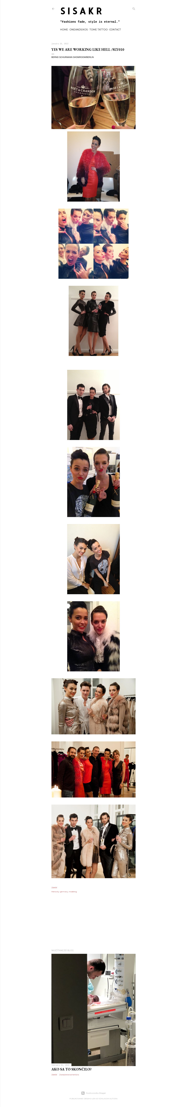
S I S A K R (81, 11)
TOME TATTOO (98, 29)
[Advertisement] (93, 921)
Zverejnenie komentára (69, 1075)
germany (64, 892)
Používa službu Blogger (93, 1093)
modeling (73, 892)
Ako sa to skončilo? (71, 1069)
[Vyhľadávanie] (134, 8)
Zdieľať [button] (54, 887)
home (64, 29)
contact (115, 29)
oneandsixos (79, 29)
